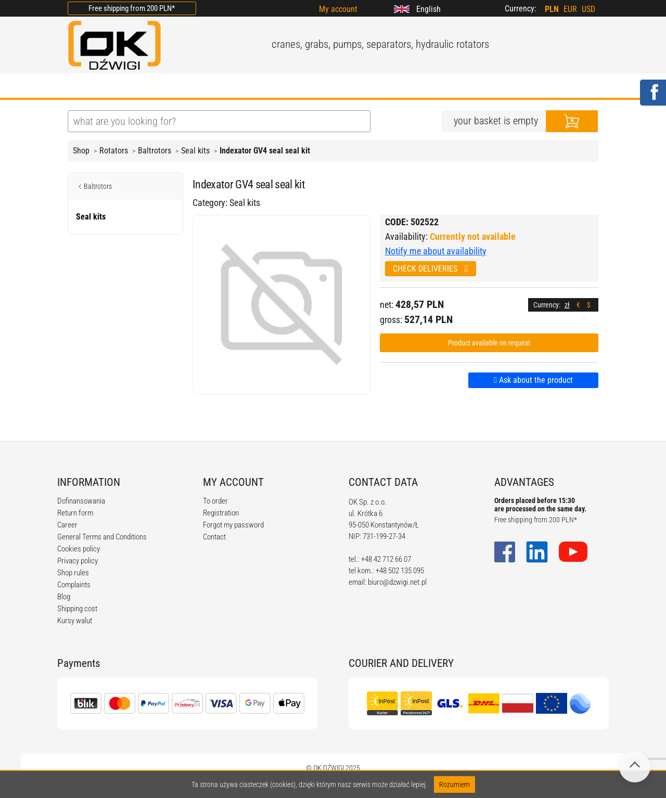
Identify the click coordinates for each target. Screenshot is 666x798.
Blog (63, 596)
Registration (221, 513)
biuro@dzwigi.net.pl (397, 582)
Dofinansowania (81, 501)
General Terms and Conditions (102, 537)
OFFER (177, 87)
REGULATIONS (284, 87)
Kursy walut (74, 620)
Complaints (74, 584)
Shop (81, 151)
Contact (214, 537)
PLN (552, 9)
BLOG (223, 87)
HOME (80, 87)
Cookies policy (78, 549)
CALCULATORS (363, 87)
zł (567, 305)
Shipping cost (77, 608)
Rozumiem (454, 784)
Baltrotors (154, 151)
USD (588, 9)
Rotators (113, 151)
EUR (570, 9)
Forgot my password (233, 525)
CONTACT (434, 87)
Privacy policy (77, 560)
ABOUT (128, 87)
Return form (75, 513)
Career (67, 525)
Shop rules (73, 572)
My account (338, 9)
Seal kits (195, 151)
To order (215, 501)
